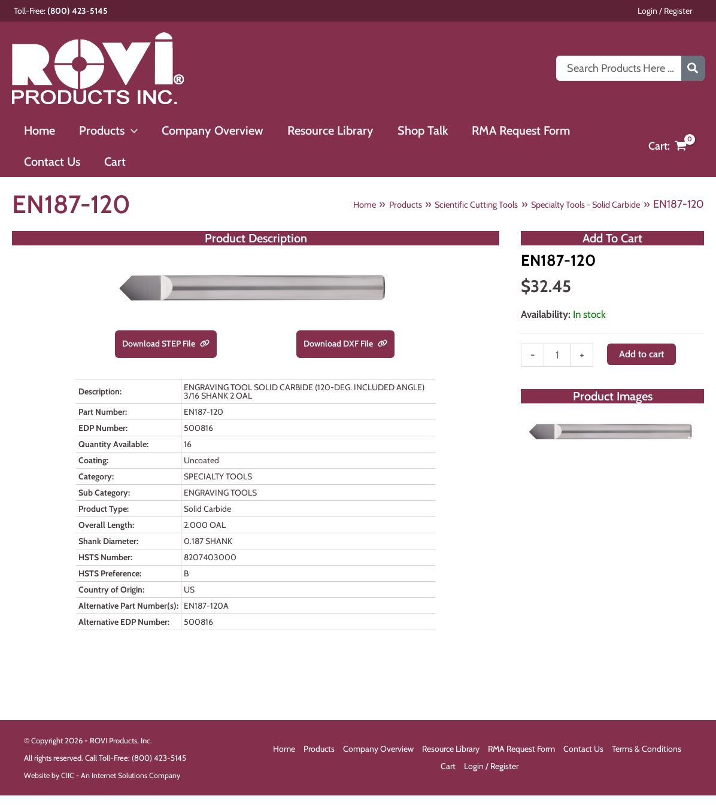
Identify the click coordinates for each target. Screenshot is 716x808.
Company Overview (378, 750)
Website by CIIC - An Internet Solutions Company (104, 777)
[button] (124, 130)
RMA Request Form (521, 750)
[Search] (693, 68)
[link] (211, 344)
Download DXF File (345, 344)
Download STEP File (166, 344)
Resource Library (451, 750)
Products (319, 750)
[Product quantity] (558, 359)
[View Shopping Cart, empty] (667, 146)
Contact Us (583, 750)
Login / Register (677, 10)
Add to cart (643, 357)
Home (284, 750)
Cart (448, 768)
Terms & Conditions (646, 750)
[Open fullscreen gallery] (692, 446)
